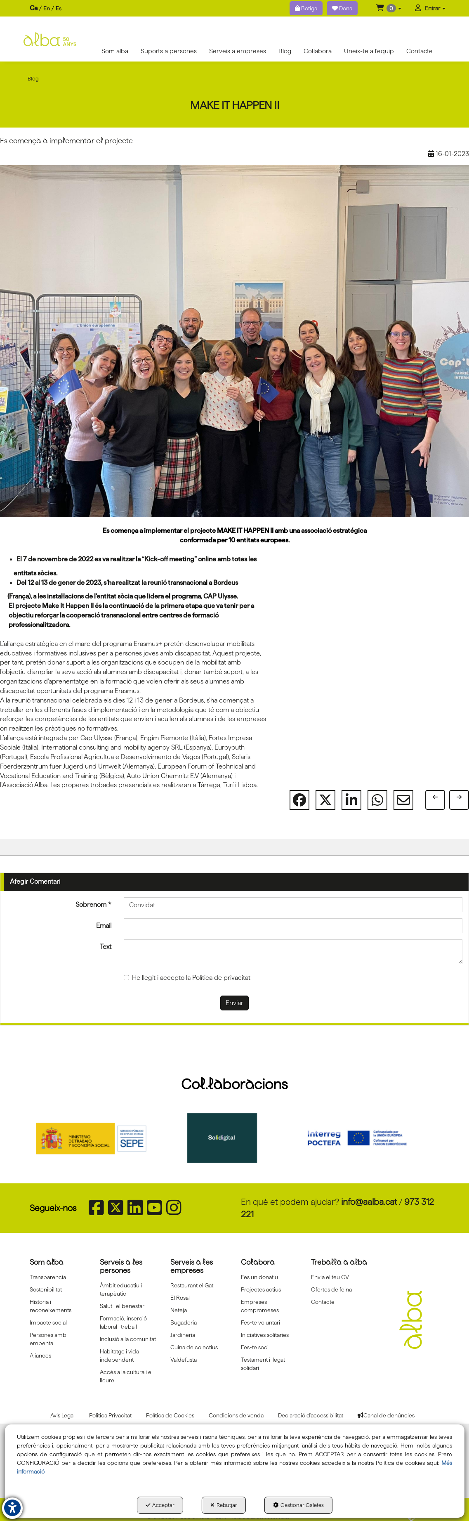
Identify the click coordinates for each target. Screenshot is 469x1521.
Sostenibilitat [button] (46, 1289)
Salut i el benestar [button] (122, 1306)
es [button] (58, 8)
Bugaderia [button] (183, 1322)
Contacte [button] (323, 1302)
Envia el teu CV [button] (330, 1277)
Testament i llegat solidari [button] (263, 1363)
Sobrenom (93, 904)
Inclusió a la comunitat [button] (128, 1339)
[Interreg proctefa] (367, 1138)
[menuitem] (45, 8)
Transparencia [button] (48, 1277)
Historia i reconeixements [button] (50, 1306)
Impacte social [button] (48, 1322)
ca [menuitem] (34, 8)
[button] (389, 8)
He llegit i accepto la (187, 977)
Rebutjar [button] (223, 1505)
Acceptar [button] (160, 1505)
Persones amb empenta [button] (48, 1339)
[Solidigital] (234, 1138)
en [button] (46, 8)
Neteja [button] (178, 1310)
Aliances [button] (40, 1355)
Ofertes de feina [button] (331, 1289)
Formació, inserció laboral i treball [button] (123, 1322)
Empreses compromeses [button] (260, 1306)
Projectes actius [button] (261, 1289)
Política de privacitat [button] (221, 977)
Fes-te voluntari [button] (260, 1322)
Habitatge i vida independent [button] (119, 1355)
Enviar (234, 1002)
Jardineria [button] (182, 1335)
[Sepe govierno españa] (102, 1138)
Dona (342, 8)
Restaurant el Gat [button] (191, 1285)
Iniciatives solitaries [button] (265, 1335)
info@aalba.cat (369, 1201)
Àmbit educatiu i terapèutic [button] (121, 1289)
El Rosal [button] (180, 1297)
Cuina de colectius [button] (194, 1347)
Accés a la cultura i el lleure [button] (126, 1376)
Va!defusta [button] (183, 1359)
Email (103, 925)
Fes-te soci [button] (255, 1347)
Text (105, 946)
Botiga (306, 8)
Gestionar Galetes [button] (298, 1505)
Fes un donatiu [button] (259, 1277)
